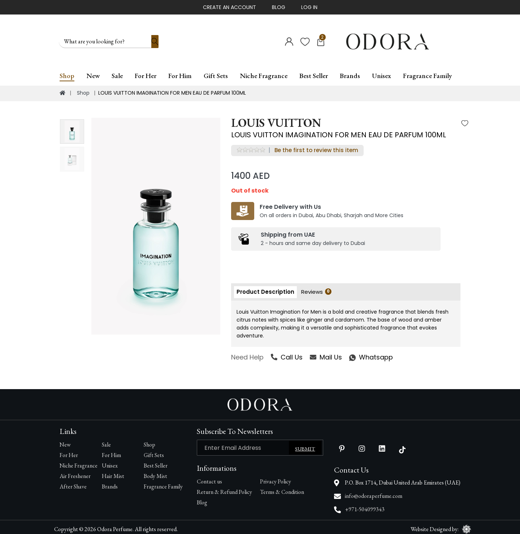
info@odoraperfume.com (373, 492)
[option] (155, 222)
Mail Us (326, 353)
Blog (278, 7)
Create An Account (229, 7)
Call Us (287, 353)
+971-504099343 (365, 505)
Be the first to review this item (316, 146)
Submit (305, 444)
